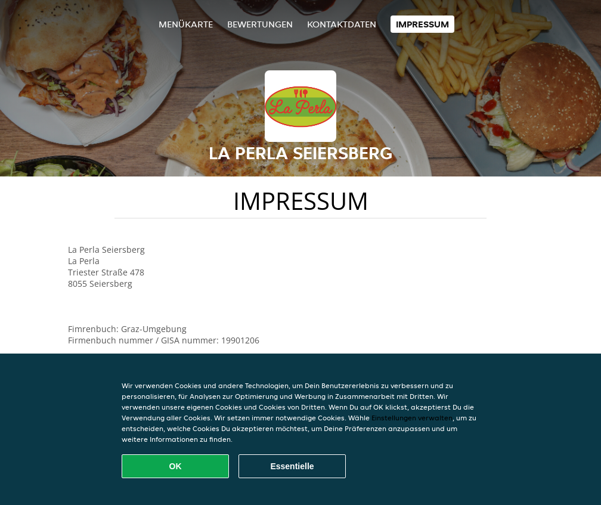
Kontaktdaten (341, 24)
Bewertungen (260, 24)
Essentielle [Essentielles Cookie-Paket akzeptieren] (292, 466)
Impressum (422, 24)
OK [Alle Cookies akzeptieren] (175, 466)
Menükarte (186, 24)
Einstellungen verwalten (412, 417)
